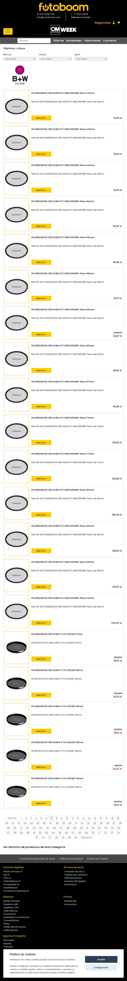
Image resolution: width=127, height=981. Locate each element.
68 (79, 832)
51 (87, 827)
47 (61, 827)
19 (118, 818)
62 (40, 832)
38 (120, 823)
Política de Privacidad (71, 858)
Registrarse (102, 23)
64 (53, 832)
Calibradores (10, 930)
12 (78, 818)
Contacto (109, 41)
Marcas (7, 54)
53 (99, 827)
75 (36, 837)
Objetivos (8, 896)
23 (25, 823)
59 (21, 832)
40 (14, 827)
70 (92, 832)
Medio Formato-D (12, 871)
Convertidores (11, 920)
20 (6, 823)
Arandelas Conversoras (16, 917)
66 (66, 832)
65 (60, 832)
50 (81, 827)
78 (56, 837)
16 (101, 818)
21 (13, 823)
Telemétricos (10, 910)
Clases (42, 54)
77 (49, 837)
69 (86, 832)
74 (118, 832)
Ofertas (58, 41)
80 (69, 837)
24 (31, 823)
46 (54, 827)
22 (18, 823)
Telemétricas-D (11, 881)
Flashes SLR (70, 901)
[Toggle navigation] (8, 31)
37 (114, 823)
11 (72, 818)
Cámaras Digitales (13, 867)
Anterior (12, 818)
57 (8, 832)
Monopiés (8, 940)
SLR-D (6, 874)
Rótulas (7, 943)
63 (46, 832)
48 (67, 827)
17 (107, 818)
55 (112, 827)
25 (38, 823)
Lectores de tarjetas (75, 881)
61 (34, 832)
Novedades (74, 41)
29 (63, 823)
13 (84, 818)
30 (70, 823)
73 (111, 832)
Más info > (41, 118)
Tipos (77, 54)
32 (82, 823)
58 (15, 832)
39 (8, 827)
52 (93, 827)
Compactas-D (11, 884)
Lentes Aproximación (14, 926)
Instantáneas (10, 887)
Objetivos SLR (10, 904)
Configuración (101, 967)
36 (107, 823)
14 (89, 818)
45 (47, 827)
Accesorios (70, 884)
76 (43, 837)
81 (76, 837)
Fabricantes (92, 41)
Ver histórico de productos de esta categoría (34, 847)
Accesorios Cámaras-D (16, 890)
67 (73, 832)
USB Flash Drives (73, 878)
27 (50, 823)
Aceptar (101, 959)
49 (74, 827)
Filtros (21, 48)
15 (95, 818)
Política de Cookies (97, 858)
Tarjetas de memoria (75, 874)
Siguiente (86, 837)
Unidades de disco (74, 871)
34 (94, 823)
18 (112, 818)
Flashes (68, 896)
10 (67, 818)
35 (101, 823)
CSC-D (7, 878)
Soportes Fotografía (14, 936)
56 (118, 827)
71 (99, 832)
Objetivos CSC (11, 907)
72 (105, 832)
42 (27, 827)
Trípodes (8, 946)
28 (57, 823)
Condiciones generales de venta (37, 858)
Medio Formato (11, 901)
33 (88, 823)
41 (21, 827)
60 (27, 832)
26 (44, 823)
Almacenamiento (74, 867)
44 (40, 827)
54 (106, 827)
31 (76, 823)
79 (63, 837)
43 (34, 827)
